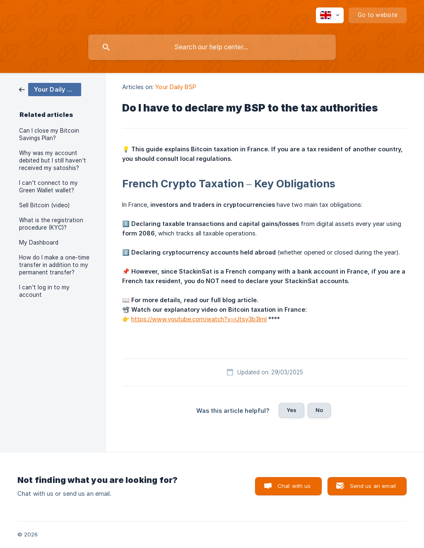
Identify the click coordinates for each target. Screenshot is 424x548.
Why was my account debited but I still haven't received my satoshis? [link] (52, 160)
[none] (330, 15)
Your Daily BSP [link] (175, 86)
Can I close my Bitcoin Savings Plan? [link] (49, 134)
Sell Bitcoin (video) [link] (44, 205)
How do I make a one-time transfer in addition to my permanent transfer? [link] (54, 265)
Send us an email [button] (373, 486)
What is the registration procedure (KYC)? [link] (51, 224)
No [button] (319, 410)
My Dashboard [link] (38, 242)
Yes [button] (291, 410)
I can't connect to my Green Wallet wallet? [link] (48, 186)
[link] (50, 89)
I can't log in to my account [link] (44, 291)
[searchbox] (212, 47)
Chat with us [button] (294, 486)
